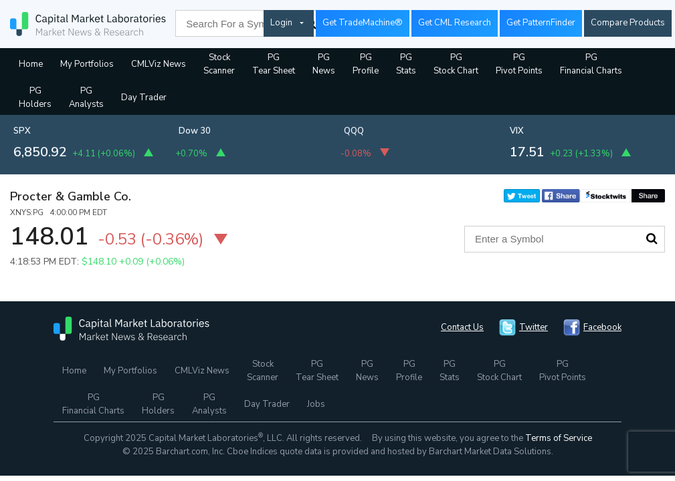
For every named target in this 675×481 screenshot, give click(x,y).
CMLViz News (158, 64)
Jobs (316, 404)
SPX (22, 131)
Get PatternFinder (540, 23)
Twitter (533, 327)
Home (31, 64)
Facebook (602, 327)
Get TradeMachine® (362, 23)
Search (651, 238)
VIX (517, 131)
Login (281, 23)
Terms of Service (558, 438)
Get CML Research (454, 23)
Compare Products (628, 23)
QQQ (354, 131)
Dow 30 (195, 131)
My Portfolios (87, 64)
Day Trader (144, 98)
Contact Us (462, 327)
